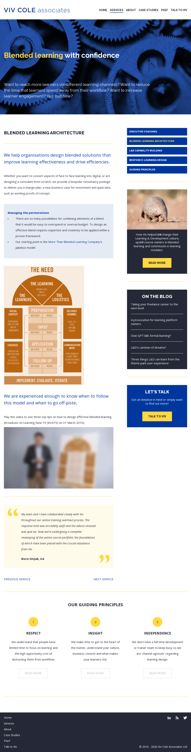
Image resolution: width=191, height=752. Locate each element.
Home (103, 10)
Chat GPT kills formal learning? (151, 336)
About (131, 10)
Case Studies (148, 10)
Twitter (185, 717)
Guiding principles (142, 169)
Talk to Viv (179, 10)
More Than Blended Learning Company (74, 242)
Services (116, 10)
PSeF (164, 10)
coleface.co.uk (177, 717)
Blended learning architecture (151, 141)
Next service (103, 579)
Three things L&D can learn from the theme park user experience (155, 361)
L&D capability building (145, 150)
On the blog (157, 296)
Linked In (169, 717)
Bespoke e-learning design (148, 160)
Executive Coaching (143, 131)
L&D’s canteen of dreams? (148, 347)
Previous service (17, 579)
